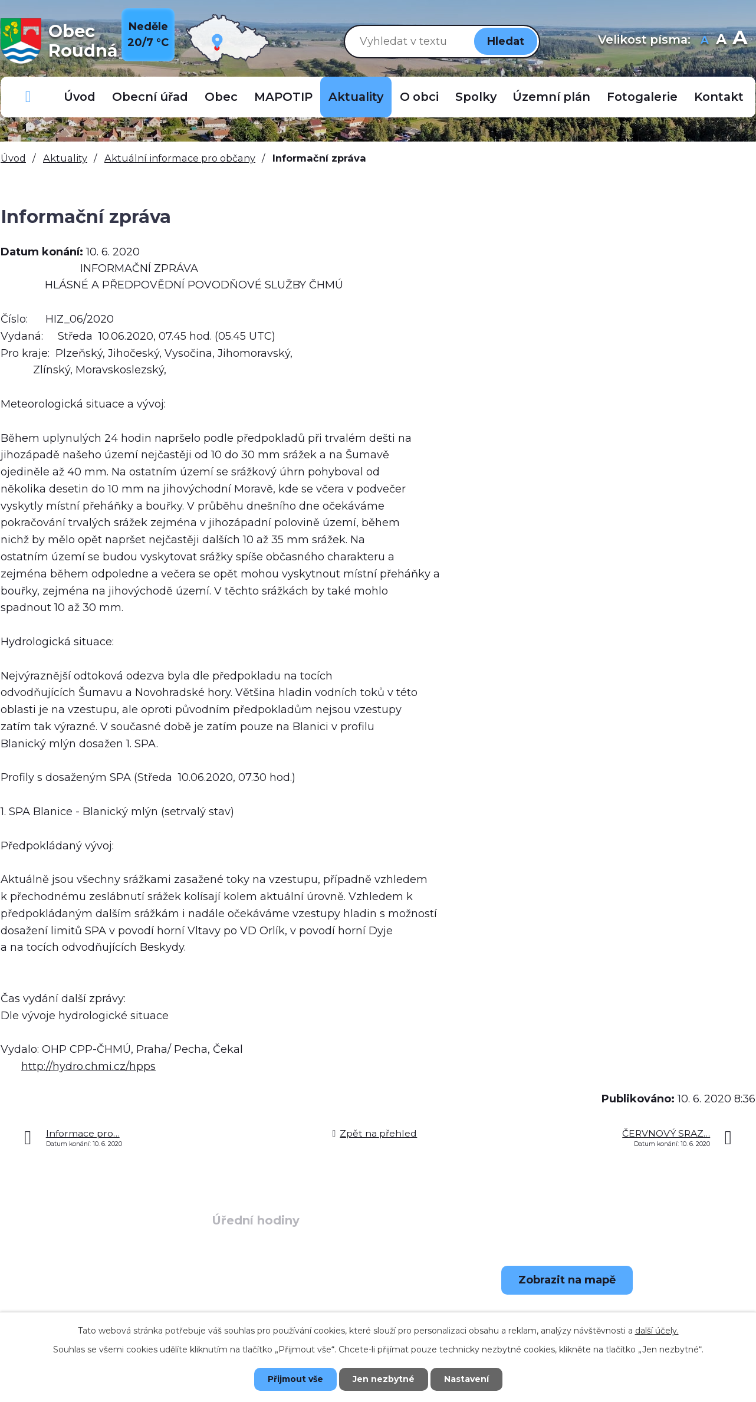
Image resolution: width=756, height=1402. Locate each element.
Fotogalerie (642, 97)
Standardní (721, 41)
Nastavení (466, 1379)
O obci (419, 97)
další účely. (657, 1330)
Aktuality (355, 97)
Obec (221, 97)
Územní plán (551, 97)
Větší (739, 41)
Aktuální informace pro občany (179, 158)
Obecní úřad (150, 97)
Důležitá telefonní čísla (28, 97)
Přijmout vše (295, 1379)
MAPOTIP (283, 97)
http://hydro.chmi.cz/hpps (88, 1066)
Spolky (476, 97)
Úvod (80, 97)
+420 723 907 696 (92, 1310)
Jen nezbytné (384, 1379)
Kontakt (719, 97)
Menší (704, 41)
